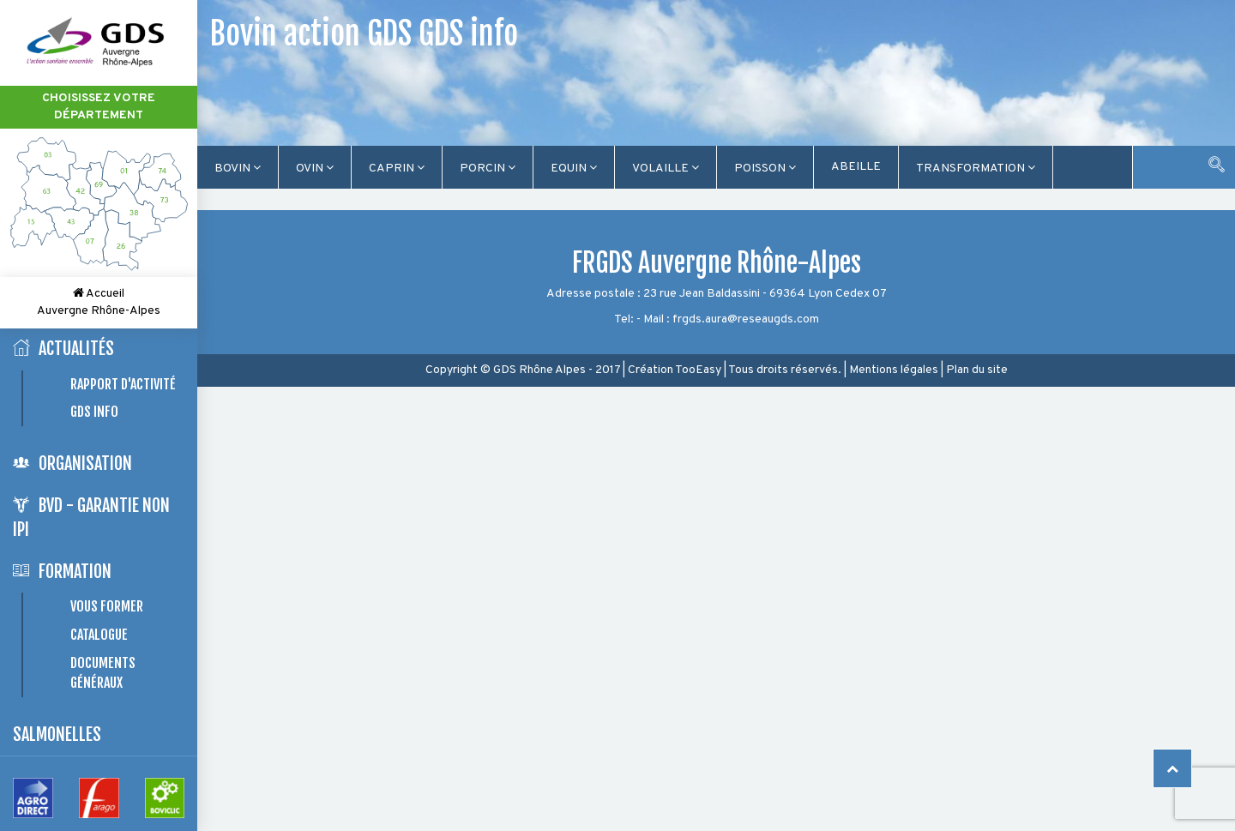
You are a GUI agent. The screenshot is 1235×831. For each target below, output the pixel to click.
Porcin (487, 168)
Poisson (765, 168)
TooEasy (698, 370)
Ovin (315, 168)
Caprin (397, 168)
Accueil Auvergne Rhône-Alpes (98, 302)
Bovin (237, 168)
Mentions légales (893, 370)
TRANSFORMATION (975, 168)
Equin (574, 168)
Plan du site (977, 370)
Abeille (856, 167)
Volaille (665, 168)
